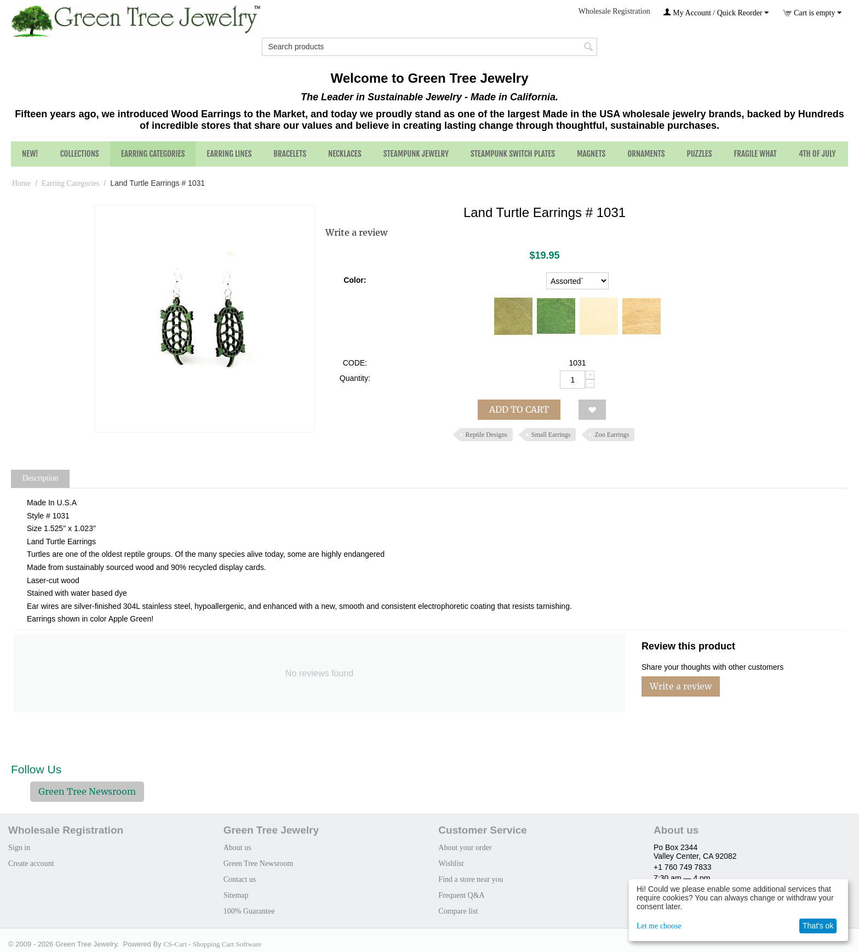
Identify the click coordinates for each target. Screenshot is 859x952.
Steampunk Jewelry (416, 154)
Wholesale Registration (614, 11)
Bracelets (289, 154)
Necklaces (345, 154)
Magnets (591, 154)
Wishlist (450, 863)
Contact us (240, 879)
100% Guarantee (249, 911)
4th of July (817, 154)
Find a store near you (470, 879)
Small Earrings (551, 434)
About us (237, 847)
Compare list (458, 911)
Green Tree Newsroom (87, 791)
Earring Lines (229, 154)
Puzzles (699, 154)
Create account (31, 863)
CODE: (355, 362)
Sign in (19, 847)
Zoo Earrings (611, 434)
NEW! (30, 154)
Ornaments (646, 154)
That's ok (818, 925)
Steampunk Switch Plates (513, 154)
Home (21, 183)
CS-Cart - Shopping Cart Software (212, 944)
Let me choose (659, 926)
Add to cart (519, 409)
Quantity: (355, 378)
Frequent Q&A (461, 895)
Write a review (356, 232)
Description (40, 478)
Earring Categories (153, 154)
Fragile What (755, 154)
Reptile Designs (486, 434)
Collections (79, 154)
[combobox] (429, 47)
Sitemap (236, 895)
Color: (354, 280)
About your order (464, 847)
